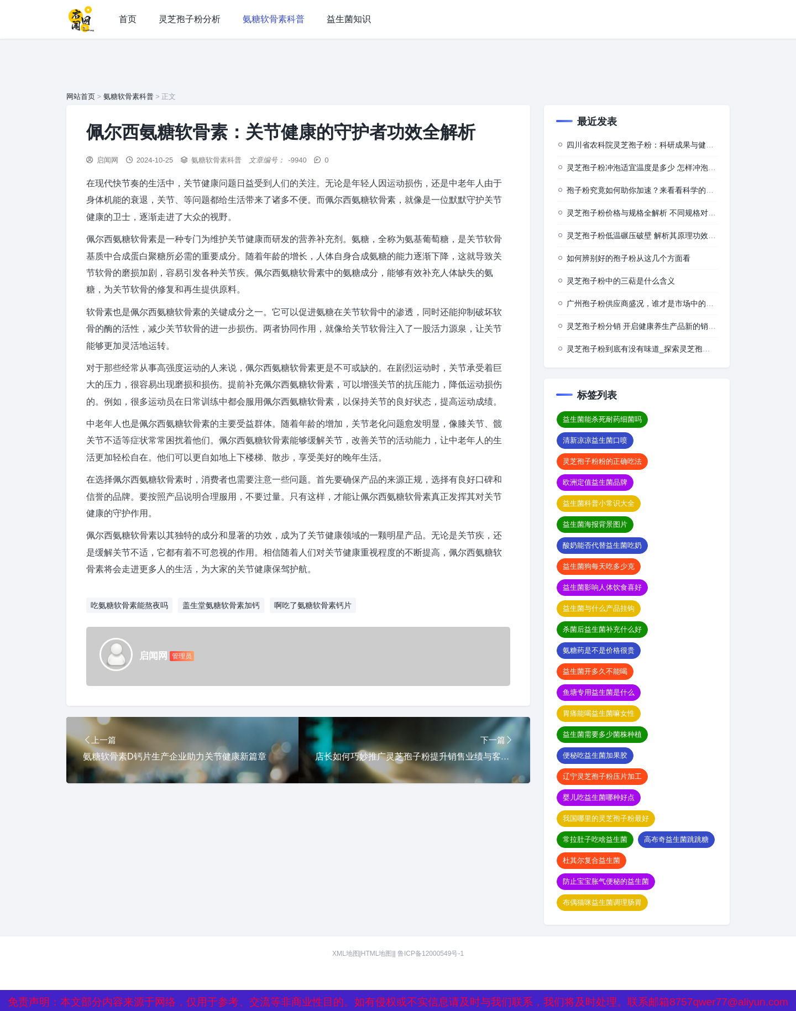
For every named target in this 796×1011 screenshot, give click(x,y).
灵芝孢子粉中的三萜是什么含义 (621, 280)
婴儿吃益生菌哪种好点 (599, 797)
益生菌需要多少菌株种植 (602, 734)
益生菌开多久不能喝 (595, 671)
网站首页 (80, 96)
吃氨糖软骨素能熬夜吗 (129, 605)
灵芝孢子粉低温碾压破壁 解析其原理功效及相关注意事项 (664, 235)
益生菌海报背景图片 (595, 524)
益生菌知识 (349, 19)
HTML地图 (376, 953)
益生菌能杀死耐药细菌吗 (602, 419)
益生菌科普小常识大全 (599, 503)
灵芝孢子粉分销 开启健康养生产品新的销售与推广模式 (661, 326)
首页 (128, 19)
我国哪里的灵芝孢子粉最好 (606, 818)
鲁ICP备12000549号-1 (430, 953)
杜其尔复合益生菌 (591, 860)
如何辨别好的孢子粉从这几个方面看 (628, 258)
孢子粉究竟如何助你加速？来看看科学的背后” (645, 190)
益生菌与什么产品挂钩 (599, 608)
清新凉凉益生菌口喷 (595, 440)
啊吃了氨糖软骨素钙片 (313, 605)
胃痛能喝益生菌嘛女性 (599, 713)
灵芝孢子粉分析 (190, 19)
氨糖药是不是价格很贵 (599, 650)
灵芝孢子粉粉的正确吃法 (602, 461)
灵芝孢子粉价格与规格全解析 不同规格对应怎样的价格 (661, 212)
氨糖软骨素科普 (274, 19)
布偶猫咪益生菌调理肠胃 (602, 902)
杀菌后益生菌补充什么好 (602, 629)
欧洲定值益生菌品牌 (595, 482)
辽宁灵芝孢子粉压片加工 (602, 776)
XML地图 (345, 953)
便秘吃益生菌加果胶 (595, 755)
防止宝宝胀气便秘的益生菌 (606, 881)
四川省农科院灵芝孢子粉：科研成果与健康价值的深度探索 (667, 144)
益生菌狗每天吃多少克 (599, 566)
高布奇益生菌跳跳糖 (676, 839)
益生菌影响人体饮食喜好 (602, 587)
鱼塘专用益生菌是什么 (599, 692)
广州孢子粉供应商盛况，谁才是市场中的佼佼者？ (652, 303)
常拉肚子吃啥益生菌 (595, 839)
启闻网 (107, 160)
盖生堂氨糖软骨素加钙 (221, 605)
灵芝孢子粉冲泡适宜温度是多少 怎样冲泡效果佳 (649, 167)
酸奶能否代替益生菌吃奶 (602, 545)
